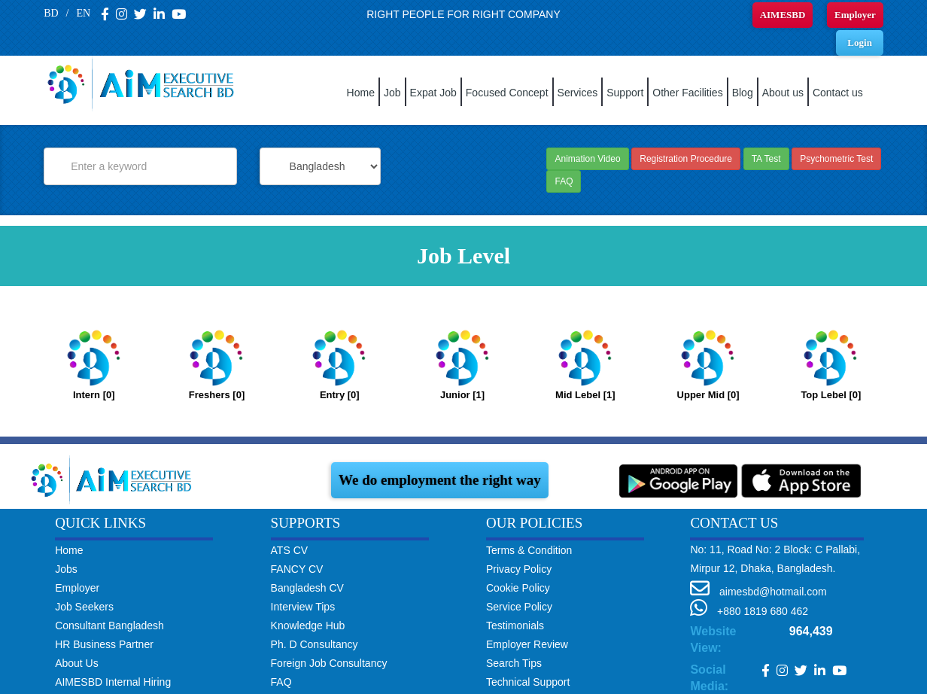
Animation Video (587, 159)
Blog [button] (742, 93)
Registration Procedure (686, 159)
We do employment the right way (440, 480)
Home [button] (361, 93)
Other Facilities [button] (687, 93)
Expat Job (433, 93)
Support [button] (624, 93)
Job (392, 93)
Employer (855, 14)
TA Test (766, 159)
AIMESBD (783, 14)
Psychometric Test (836, 159)
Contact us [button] (838, 93)
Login (859, 42)
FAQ (564, 181)
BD (51, 13)
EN (83, 13)
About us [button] (783, 93)
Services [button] (578, 93)
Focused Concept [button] (507, 93)
